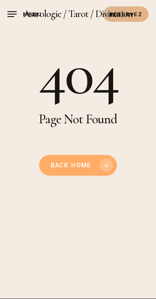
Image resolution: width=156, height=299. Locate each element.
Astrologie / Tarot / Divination (77, 14)
